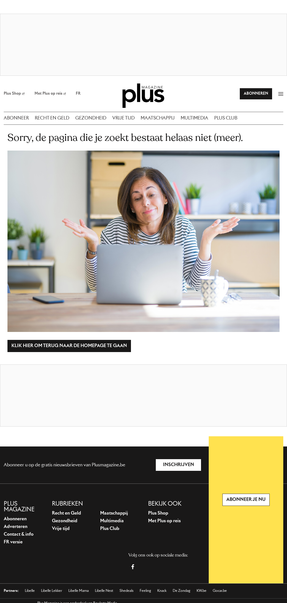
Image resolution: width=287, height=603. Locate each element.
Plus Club (109, 528)
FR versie (13, 542)
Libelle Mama (78, 591)
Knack (161, 591)
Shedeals (126, 591)
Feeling (145, 591)
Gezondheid (64, 521)
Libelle (30, 591)
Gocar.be (220, 591)
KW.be (201, 591)
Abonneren (15, 519)
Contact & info (19, 534)
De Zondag (181, 591)
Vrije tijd (61, 528)
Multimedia (112, 521)
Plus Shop (158, 513)
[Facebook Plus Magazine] (132, 567)
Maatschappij (114, 513)
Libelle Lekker (51, 591)
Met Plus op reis (164, 521)
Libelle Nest (104, 591)
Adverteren (15, 526)
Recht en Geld (66, 513)
